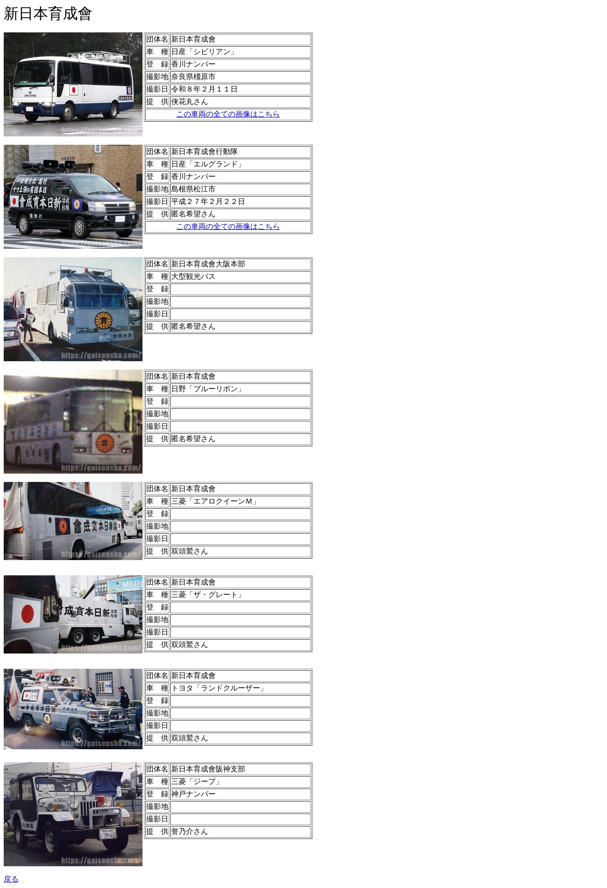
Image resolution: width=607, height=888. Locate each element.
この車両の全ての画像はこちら (228, 114)
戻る (11, 879)
